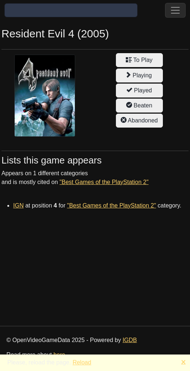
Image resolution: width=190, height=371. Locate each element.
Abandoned (139, 120)
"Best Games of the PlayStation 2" (104, 182)
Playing (139, 75)
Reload (82, 362)
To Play (139, 59)
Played (139, 90)
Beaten (139, 105)
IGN (18, 205)
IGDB (130, 340)
